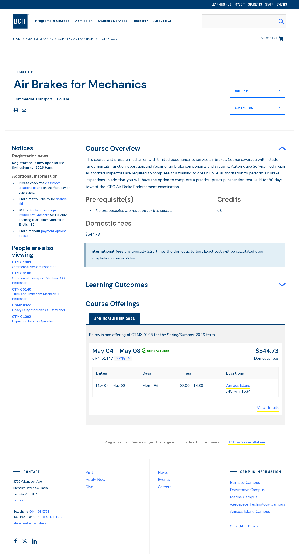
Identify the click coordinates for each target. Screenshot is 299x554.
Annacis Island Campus (250, 511)
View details (268, 407)
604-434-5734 (39, 512)
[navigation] (25, 21)
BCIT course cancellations (246, 442)
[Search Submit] (281, 21)
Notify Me (242, 91)
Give (89, 486)
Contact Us (244, 108)
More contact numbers (29, 523)
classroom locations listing (39, 185)
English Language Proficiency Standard (37, 212)
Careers (164, 486)
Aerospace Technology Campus (257, 504)
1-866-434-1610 (51, 517)
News (163, 472)
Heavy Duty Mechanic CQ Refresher (38, 307)
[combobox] (244, 21)
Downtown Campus (247, 489)
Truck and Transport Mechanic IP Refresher (36, 294)
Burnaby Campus (245, 482)
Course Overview (113, 148)
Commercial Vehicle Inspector (34, 264)
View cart (269, 38)
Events (164, 479)
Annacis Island (238, 385)
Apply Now (95, 479)
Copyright (236, 526)
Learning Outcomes (117, 285)
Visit (89, 472)
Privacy (253, 526)
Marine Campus (243, 497)
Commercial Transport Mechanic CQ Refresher (38, 278)
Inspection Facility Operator (32, 319)
